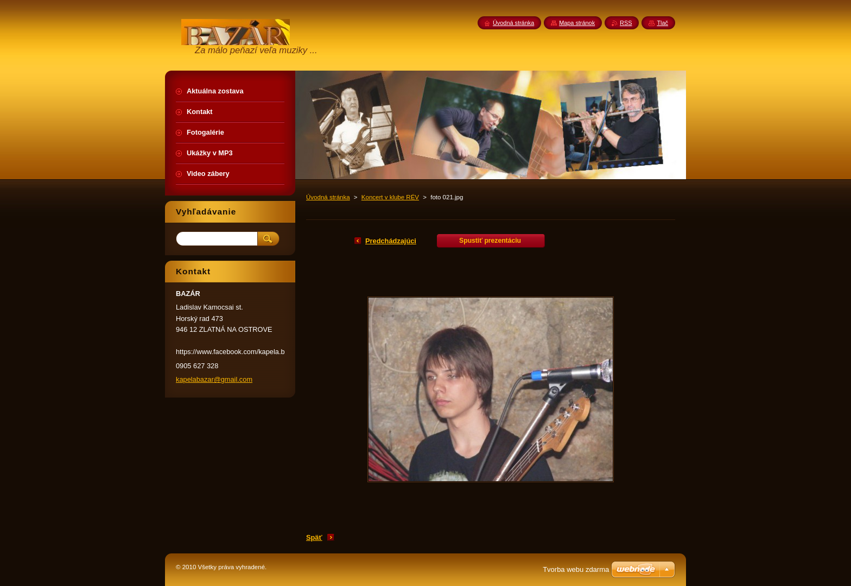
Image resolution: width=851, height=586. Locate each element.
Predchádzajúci (390, 241)
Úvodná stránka (328, 197)
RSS (626, 23)
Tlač (662, 23)
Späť (314, 537)
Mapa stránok (577, 23)
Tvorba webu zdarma (576, 569)
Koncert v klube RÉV (390, 197)
